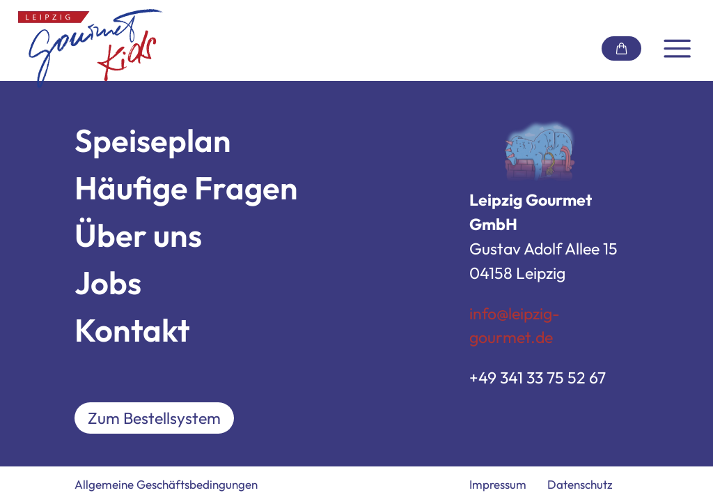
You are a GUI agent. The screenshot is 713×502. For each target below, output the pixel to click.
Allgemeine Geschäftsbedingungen (166, 484)
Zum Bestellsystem (154, 418)
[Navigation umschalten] (677, 48)
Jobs (108, 283)
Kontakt (132, 330)
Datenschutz (580, 484)
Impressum (497, 484)
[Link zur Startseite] (90, 49)
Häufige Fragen (186, 188)
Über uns (138, 235)
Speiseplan (153, 140)
